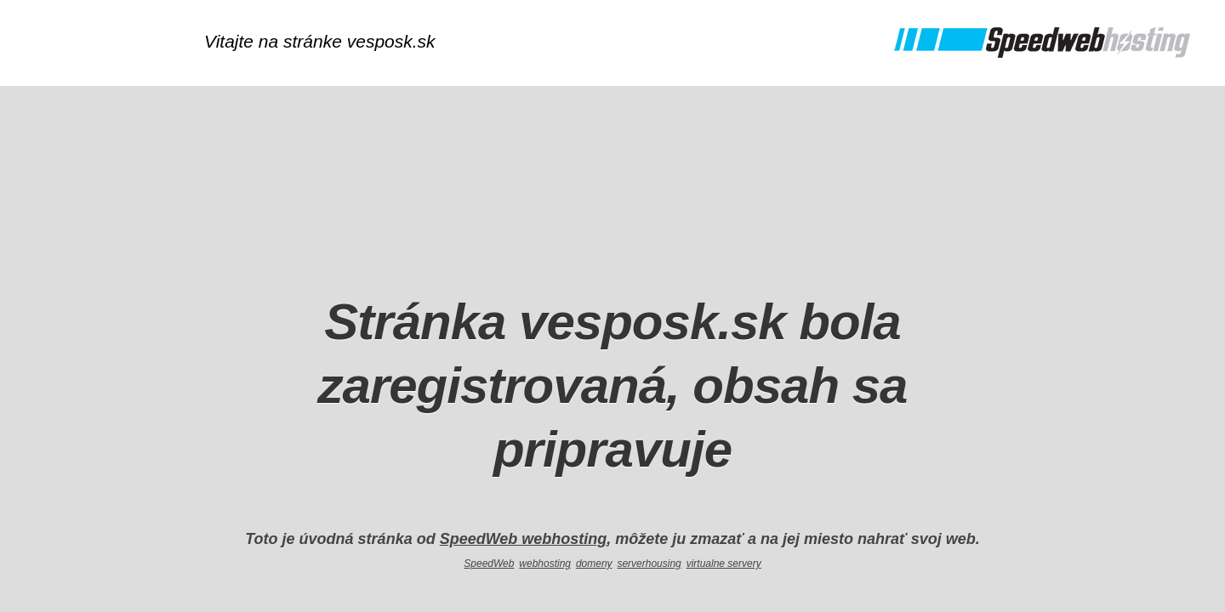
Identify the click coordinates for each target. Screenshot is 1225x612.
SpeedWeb (489, 564)
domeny (594, 564)
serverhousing (649, 564)
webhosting (545, 564)
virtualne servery (724, 564)
